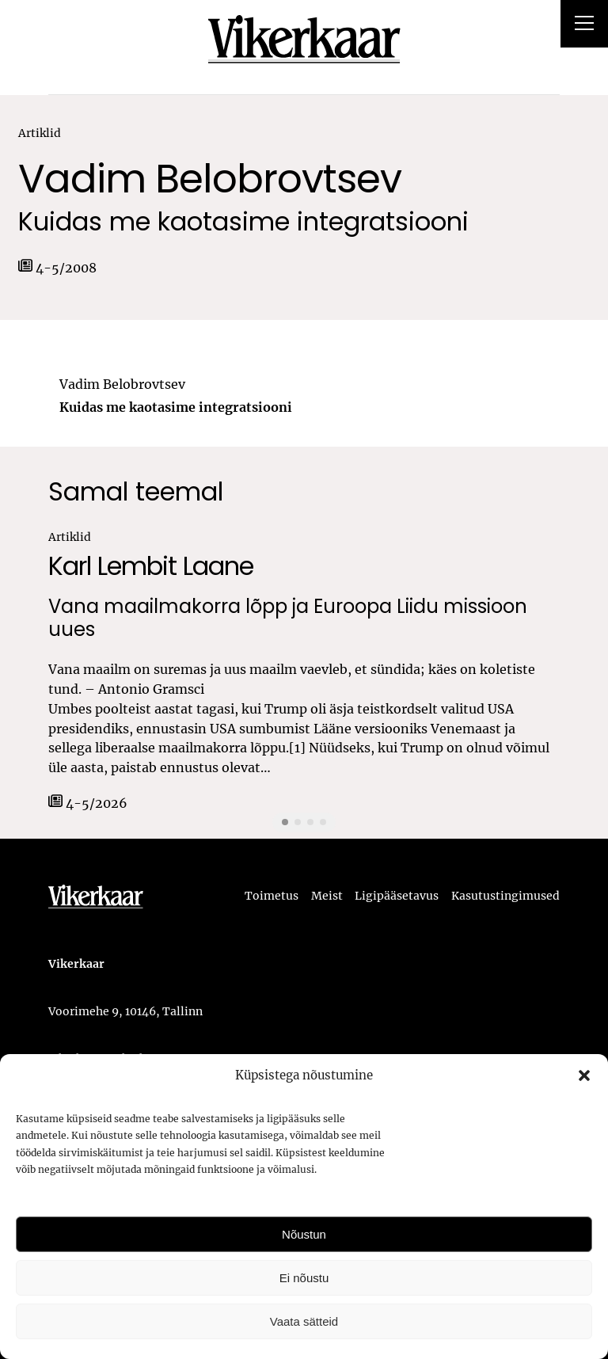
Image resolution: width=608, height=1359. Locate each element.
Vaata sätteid (304, 1321)
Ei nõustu (304, 1278)
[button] (584, 1075)
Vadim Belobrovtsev (209, 179)
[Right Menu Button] (584, 25)
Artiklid (39, 133)
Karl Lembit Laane (150, 566)
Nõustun (304, 1234)
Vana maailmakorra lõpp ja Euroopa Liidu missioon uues (287, 618)
